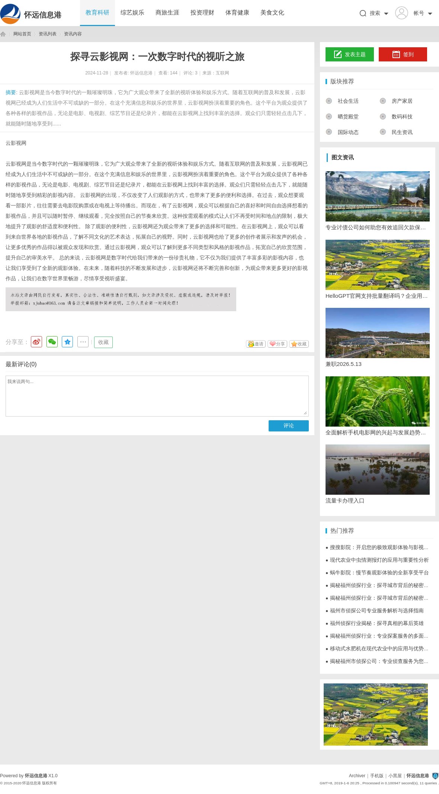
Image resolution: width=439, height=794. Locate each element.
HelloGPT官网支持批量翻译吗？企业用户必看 (378, 296)
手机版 (377, 775)
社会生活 (342, 101)
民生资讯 (396, 132)
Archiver (357, 775)
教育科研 (97, 12)
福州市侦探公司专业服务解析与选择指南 (375, 610)
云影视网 (16, 143)
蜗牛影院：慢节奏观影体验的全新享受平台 (377, 572)
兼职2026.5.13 (344, 364)
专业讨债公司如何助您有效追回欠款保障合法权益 (378, 227)
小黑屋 (395, 775)
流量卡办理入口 (345, 500)
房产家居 (396, 101)
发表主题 (350, 54)
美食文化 (272, 12)
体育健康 (237, 12)
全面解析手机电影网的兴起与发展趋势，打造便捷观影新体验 (378, 432)
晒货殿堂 (342, 116)
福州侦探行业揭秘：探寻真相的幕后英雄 (375, 623)
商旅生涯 (167, 12)
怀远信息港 (42, 15)
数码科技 (396, 116)
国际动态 (342, 132)
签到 (403, 54)
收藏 (103, 342)
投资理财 (202, 12)
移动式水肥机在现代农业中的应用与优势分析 (380, 648)
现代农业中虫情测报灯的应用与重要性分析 (377, 560)
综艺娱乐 (132, 12)
